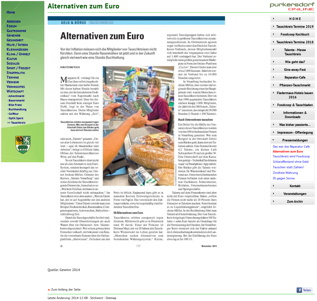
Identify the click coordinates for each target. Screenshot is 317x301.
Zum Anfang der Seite (64, 289)
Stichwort (96, 298)
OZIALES (13, 63)
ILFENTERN (17, 44)
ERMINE (13, 77)
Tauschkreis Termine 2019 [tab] (293, 26)
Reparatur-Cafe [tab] (288, 77)
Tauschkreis (16, 123)
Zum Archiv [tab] (287, 201)
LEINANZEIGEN (17, 49)
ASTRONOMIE (16, 30)
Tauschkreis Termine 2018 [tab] (293, 42)
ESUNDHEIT (15, 40)
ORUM (11, 26)
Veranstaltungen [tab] (289, 194)
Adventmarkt (15, 96)
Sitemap (111, 298)
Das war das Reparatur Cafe (291, 147)
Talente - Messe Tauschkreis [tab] (289, 52)
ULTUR (12, 58)
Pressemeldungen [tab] (290, 140)
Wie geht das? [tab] (288, 62)
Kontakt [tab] (286, 186)
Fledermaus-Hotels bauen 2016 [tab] (292, 95)
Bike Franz (14, 105)
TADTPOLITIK (16, 72)
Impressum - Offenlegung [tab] (292, 132)
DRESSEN (14, 21)
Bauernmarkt (16, 100)
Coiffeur (13, 114)
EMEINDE (13, 35)
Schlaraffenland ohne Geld (291, 162)
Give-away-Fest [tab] (289, 69)
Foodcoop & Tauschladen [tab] (292, 105)
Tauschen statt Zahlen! (288, 167)
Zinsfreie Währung (285, 173)
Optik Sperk (15, 118)
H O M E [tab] (286, 19)
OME (11, 12)
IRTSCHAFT (15, 91)
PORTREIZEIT (18, 68)
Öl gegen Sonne (284, 178)
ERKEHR (13, 82)
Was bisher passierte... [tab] (291, 125)
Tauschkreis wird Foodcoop (291, 156)
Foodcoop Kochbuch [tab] (290, 34)
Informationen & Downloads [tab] (289, 115)
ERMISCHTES (16, 86)
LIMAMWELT (18, 54)
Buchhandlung (16, 109)
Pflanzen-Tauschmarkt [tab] (291, 85)
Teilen (307, 290)
